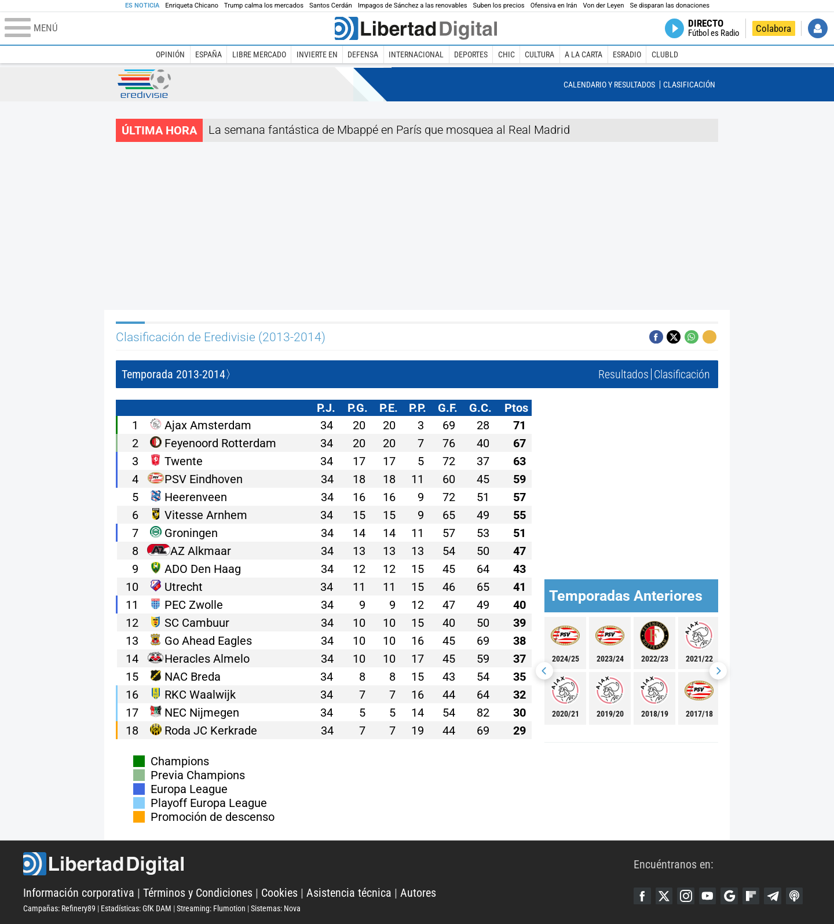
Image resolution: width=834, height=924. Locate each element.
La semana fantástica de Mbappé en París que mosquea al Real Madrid (389, 130)
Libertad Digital (328, 863)
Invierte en (317, 54)
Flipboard (752, 896)
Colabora (773, 28)
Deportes (471, 54)
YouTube (708, 896)
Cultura (539, 54)
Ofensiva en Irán (554, 5)
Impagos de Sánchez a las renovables (412, 5)
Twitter (664, 896)
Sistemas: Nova (276, 908)
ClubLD (665, 54)
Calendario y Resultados (609, 84)
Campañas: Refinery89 (59, 908)
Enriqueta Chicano (191, 5)
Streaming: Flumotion (211, 908)
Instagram (686, 896)
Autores (418, 893)
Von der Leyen (603, 5)
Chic (506, 54)
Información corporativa (78, 893)
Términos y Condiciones (198, 893)
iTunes (796, 896)
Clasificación (689, 84)
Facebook (642, 896)
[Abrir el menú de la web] (168, 28)
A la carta (583, 54)
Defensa (363, 54)
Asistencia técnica (349, 893)
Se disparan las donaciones (669, 5)
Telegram (774, 896)
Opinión (170, 54)
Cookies (279, 893)
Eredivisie (144, 84)
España (208, 54)
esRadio (627, 54)
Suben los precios (499, 5)
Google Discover (730, 896)
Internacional (416, 54)
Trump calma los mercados (263, 5)
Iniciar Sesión (818, 28)
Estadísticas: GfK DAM (136, 908)
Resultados (623, 374)
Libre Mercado (259, 54)
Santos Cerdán (330, 5)
